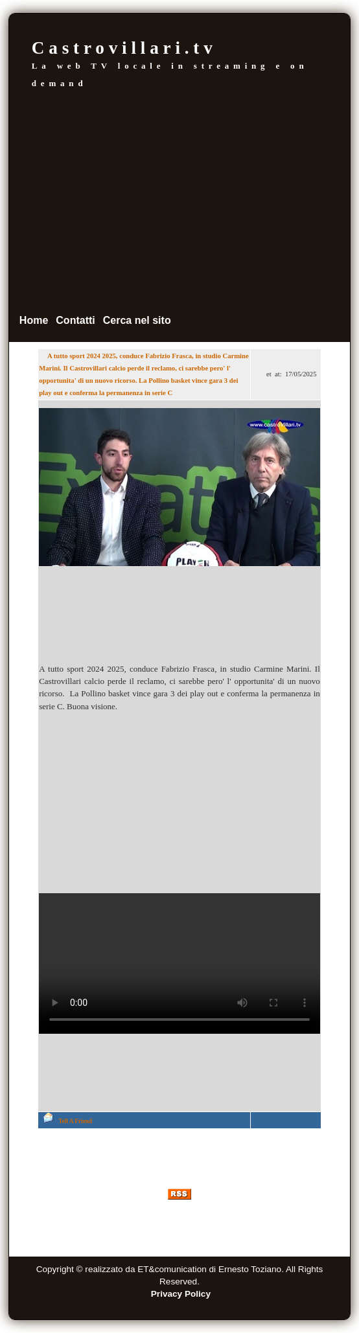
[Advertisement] (179, 200)
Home (33, 320)
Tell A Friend (75, 1121)
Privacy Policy (181, 1294)
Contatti (75, 320)
